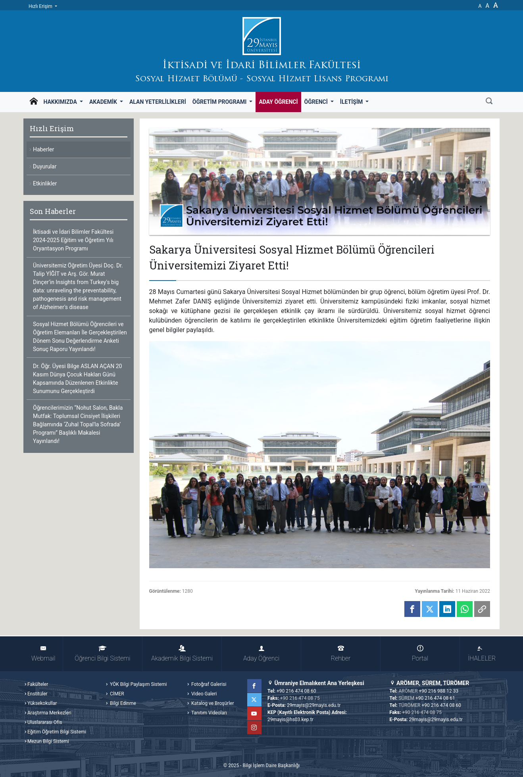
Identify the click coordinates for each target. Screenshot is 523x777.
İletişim (352, 102)
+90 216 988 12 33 (439, 691)
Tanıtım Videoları (208, 713)
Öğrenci (316, 102)
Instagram (255, 727)
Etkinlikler (45, 183)
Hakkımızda (60, 102)
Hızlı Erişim (41, 6)
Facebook (255, 686)
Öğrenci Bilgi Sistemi (102, 653)
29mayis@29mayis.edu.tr (313, 705)
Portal (420, 653)
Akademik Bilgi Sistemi (182, 653)
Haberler (43, 149)
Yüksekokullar (42, 703)
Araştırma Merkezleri (49, 713)
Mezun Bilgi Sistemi (48, 741)
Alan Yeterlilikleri (157, 102)
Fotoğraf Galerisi (208, 684)
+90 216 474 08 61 (435, 698)
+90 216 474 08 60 (296, 691)
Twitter (255, 699)
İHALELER (482, 653)
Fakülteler (37, 684)
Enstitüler (37, 694)
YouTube (255, 713)
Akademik (103, 102)
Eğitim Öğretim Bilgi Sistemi (56, 732)
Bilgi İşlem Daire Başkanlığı (271, 765)
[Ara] (489, 102)
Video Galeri (203, 694)
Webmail (43, 653)
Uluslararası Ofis (44, 722)
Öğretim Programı (220, 102)
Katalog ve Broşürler (212, 703)
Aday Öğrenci (278, 102)
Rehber (340, 653)
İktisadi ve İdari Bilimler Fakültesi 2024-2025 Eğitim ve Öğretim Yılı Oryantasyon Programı (73, 240)
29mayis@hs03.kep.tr (290, 719)
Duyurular (44, 166)
